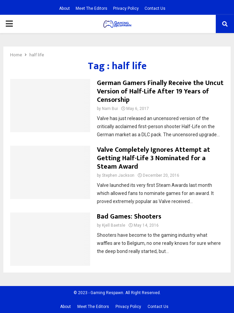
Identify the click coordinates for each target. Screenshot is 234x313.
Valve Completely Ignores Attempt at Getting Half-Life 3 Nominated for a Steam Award (153, 158)
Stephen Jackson (118, 175)
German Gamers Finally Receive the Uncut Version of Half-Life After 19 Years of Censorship (160, 91)
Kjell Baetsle (113, 225)
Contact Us (155, 8)
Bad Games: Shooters (129, 216)
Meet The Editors (91, 8)
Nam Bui (110, 108)
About (64, 8)
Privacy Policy (126, 8)
